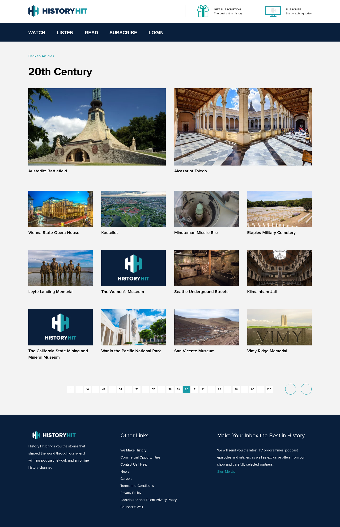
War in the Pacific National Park (131, 351)
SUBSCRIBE (293, 9)
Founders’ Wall (131, 507)
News (124, 471)
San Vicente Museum (194, 351)
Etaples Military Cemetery (271, 233)
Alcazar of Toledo (190, 171)
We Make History (133, 450)
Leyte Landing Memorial (50, 292)
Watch (36, 32)
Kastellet (109, 233)
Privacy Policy (130, 492)
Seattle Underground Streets (201, 292)
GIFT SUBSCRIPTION (227, 9)
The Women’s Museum (122, 292)
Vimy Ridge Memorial (267, 351)
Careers (126, 478)
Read (91, 32)
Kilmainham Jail (262, 292)
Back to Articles (41, 56)
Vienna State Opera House (53, 233)
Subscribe (123, 32)
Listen (65, 32)
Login (156, 32)
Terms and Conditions (137, 485)
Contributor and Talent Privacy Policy (148, 499)
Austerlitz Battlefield (47, 171)
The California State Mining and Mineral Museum (58, 354)
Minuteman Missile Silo (196, 233)
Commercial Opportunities (140, 457)
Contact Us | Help (133, 464)
